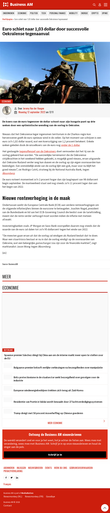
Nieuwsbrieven (35, 468)
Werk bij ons (60, 468)
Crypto (94, 13)
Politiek (34, 13)
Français (7, 484)
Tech (43, 13)
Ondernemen (8, 13)
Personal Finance (58, 13)
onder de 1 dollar (70, 145)
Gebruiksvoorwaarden (81, 468)
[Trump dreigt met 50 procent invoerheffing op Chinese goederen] (8, 411)
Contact (8, 505)
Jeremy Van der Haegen (33, 108)
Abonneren (9, 468)
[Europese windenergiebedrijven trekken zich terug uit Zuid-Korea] (8, 388)
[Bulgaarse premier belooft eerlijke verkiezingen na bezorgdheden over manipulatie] (8, 365)
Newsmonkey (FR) (34, 496)
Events (48, 468)
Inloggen (21, 468)
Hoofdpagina (7, 19)
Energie (84, 13)
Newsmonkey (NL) (13, 496)
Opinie (105, 13)
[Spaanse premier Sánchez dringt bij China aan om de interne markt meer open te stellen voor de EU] (55, 322)
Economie (22, 13)
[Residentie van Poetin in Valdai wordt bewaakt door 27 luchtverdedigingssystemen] (8, 399)
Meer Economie (77, 422)
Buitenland (8, 350)
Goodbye (50, 496)
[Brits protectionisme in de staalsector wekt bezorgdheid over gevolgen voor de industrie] (8, 376)
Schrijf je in (55, 454)
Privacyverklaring (13, 471)
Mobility (73, 13)
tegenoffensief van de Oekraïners (37, 151)
